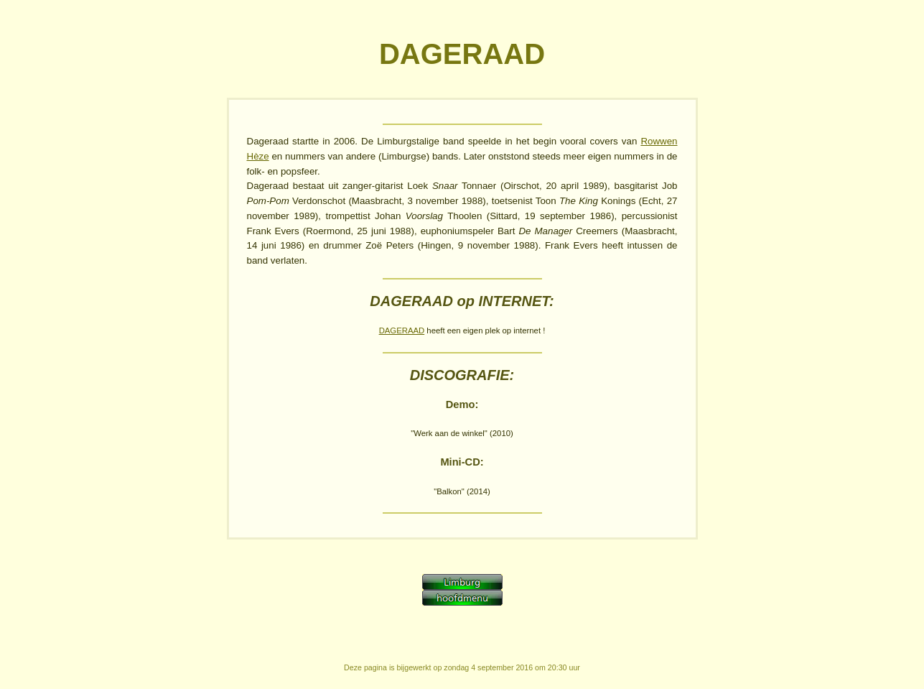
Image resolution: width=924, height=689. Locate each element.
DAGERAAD (402, 330)
